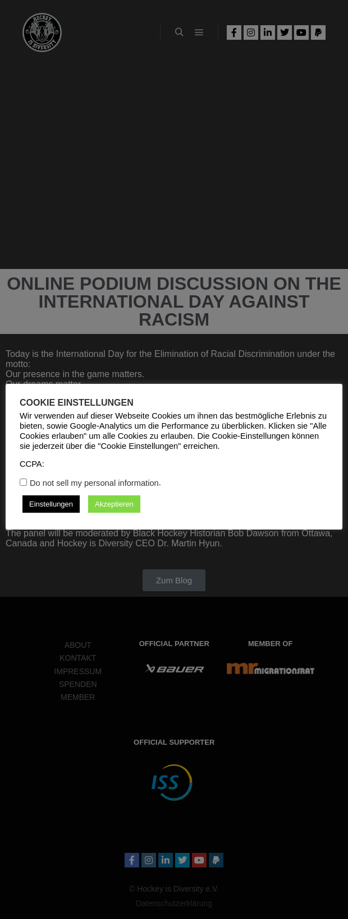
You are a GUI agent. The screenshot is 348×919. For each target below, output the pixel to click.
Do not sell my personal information (94, 483)
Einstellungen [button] (51, 504)
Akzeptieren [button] (114, 504)
